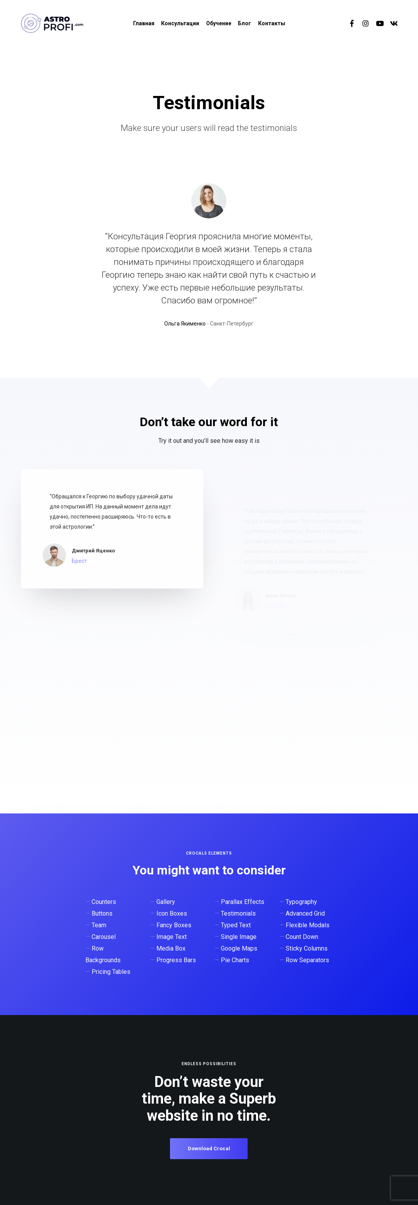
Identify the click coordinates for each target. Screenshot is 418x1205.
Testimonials (238, 913)
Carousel (104, 936)
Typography (301, 901)
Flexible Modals (308, 925)
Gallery (165, 901)
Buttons (102, 913)
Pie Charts (235, 960)
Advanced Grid (305, 913)
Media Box (171, 948)
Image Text (171, 936)
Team (99, 925)
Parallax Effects (242, 901)
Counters (104, 901)
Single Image (239, 936)
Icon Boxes (171, 913)
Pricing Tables (111, 971)
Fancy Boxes (173, 925)
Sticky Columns (307, 948)
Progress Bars (176, 960)
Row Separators (307, 960)
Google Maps (239, 948)
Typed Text (236, 925)
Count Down (302, 936)
